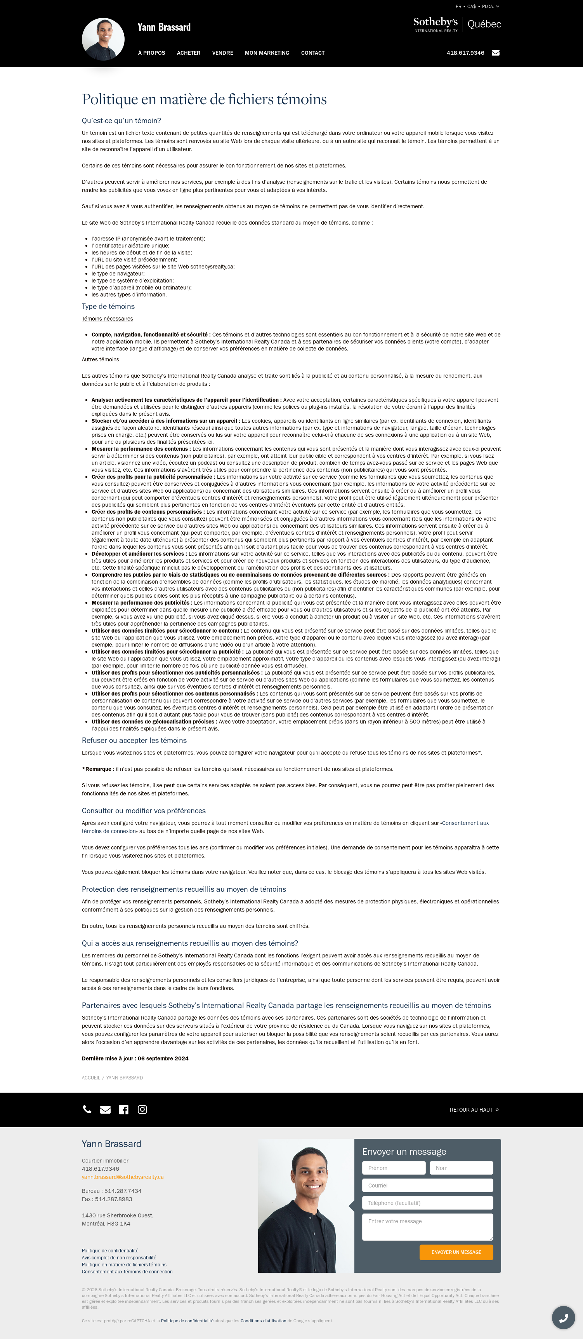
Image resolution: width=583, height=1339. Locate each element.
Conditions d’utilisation (263, 1320)
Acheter (189, 52)
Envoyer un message (456, 1252)
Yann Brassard (124, 1078)
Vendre (222, 52)
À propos (151, 52)
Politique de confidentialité (110, 1251)
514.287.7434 (123, 1190)
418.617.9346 (465, 52)
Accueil (91, 1078)
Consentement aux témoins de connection (127, 1271)
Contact (312, 52)
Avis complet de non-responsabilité (119, 1258)
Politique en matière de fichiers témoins (124, 1265)
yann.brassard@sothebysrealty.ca (123, 1176)
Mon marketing (267, 52)
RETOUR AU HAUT (475, 1109)
